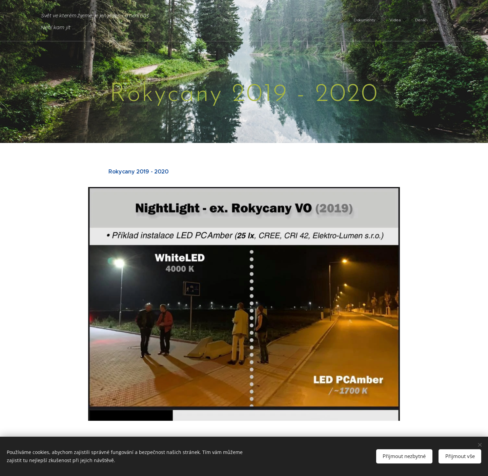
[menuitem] (338, 20)
